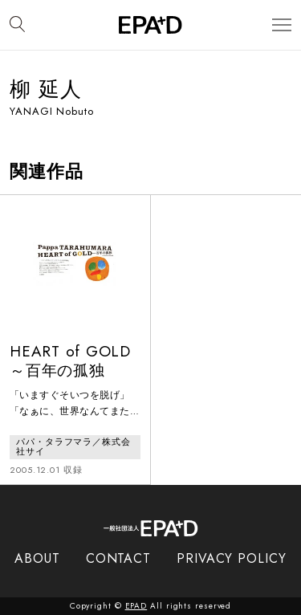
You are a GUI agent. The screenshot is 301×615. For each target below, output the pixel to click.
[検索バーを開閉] (17, 25)
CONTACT (118, 558)
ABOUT (37, 558)
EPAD (136, 606)
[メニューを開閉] (281, 25)
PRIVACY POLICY (232, 558)
